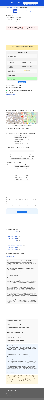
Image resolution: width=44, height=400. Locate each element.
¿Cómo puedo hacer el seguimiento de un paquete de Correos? (18, 322)
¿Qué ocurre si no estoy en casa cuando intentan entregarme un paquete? (20, 324)
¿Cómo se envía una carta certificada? (14, 329)
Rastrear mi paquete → (22, 212)
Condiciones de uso (10, 392)
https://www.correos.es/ (10, 94)
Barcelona (30, 4)
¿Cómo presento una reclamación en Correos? (15, 332)
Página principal (9, 7)
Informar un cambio (22, 82)
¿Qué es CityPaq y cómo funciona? (13, 335)
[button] (22, 116)
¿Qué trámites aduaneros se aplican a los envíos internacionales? (18, 337)
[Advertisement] (22, 37)
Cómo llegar (15, 125)
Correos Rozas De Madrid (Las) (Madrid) (15, 245)
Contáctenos (8, 395)
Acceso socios (35, 398)
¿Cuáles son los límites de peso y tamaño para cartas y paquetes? (19, 327)
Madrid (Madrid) (15, 7)
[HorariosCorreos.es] (13, 2)
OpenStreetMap (32, 123)
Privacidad (8, 393)
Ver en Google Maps (22, 125)
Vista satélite (29, 125)
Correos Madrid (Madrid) (12, 231)
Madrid (34, 4)
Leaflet (28, 123)
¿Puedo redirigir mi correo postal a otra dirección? (16, 340)
